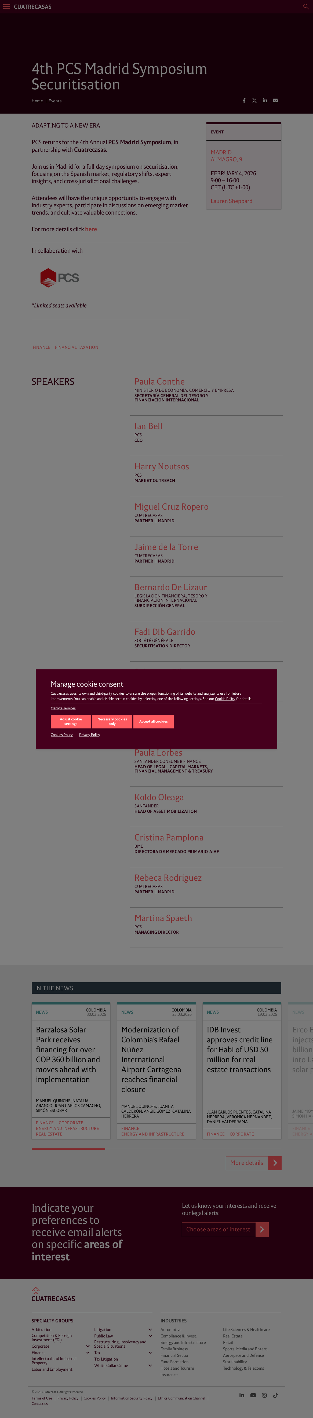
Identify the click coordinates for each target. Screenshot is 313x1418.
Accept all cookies (153, 721)
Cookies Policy (62, 735)
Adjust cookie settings (71, 721)
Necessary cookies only (112, 721)
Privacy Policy (89, 735)
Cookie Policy (225, 699)
